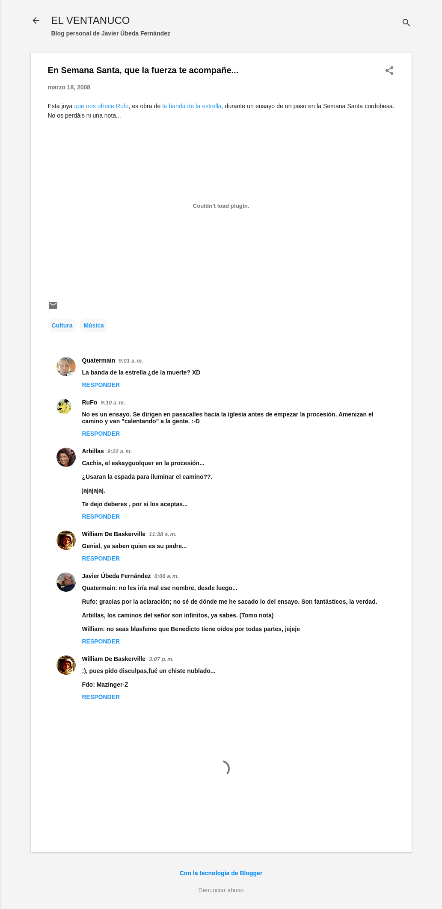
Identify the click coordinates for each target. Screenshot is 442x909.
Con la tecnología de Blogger (221, 873)
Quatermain (99, 360)
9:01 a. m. (131, 360)
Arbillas (93, 451)
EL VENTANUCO (90, 20)
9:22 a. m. (119, 451)
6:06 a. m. (166, 576)
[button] (389, 71)
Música (93, 325)
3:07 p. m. (161, 659)
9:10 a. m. (113, 402)
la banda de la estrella (191, 106)
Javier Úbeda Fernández (116, 576)
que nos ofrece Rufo (101, 106)
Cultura (62, 325)
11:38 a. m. (163, 534)
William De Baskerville (114, 534)
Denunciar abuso (221, 890)
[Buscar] (406, 23)
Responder (101, 384)
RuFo (90, 402)
